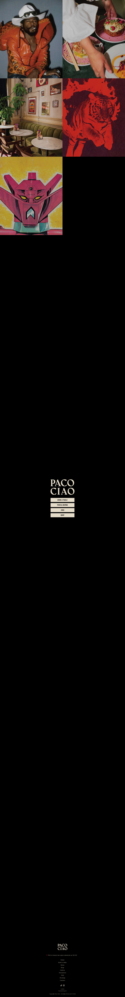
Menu (62, 965)
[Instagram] (64, 985)
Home (62, 960)
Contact (62, 980)
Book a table (62, 500)
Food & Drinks (62, 505)
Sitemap (62, 978)
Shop (62, 515)
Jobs (62, 510)
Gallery (62, 970)
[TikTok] (61, 985)
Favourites (62, 972)
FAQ (62, 975)
